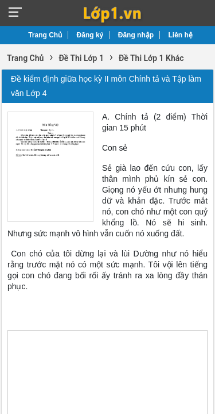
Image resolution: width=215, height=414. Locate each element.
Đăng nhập (136, 35)
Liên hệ (181, 35)
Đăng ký (90, 35)
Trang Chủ (45, 35)
